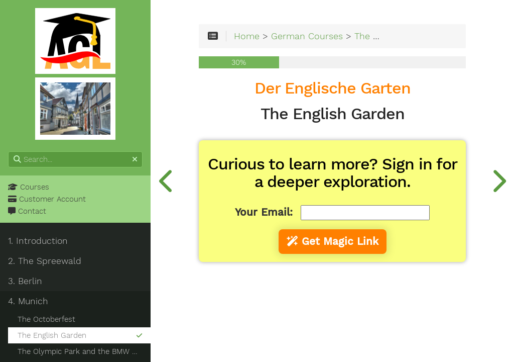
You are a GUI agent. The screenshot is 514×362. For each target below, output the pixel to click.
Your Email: (264, 212)
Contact (27, 211)
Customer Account (47, 199)
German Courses (307, 36)
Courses (28, 187)
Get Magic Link (332, 241)
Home (247, 36)
